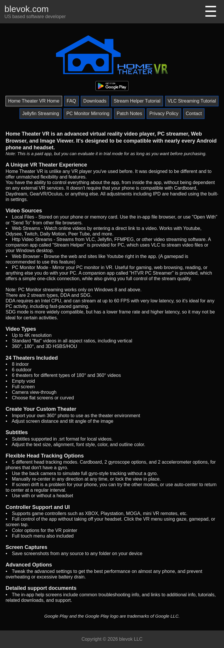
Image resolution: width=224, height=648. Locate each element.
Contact (194, 113)
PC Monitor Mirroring (87, 113)
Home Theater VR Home (34, 100)
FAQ (71, 100)
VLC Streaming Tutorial (192, 100)
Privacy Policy (163, 113)
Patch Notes (129, 113)
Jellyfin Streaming (40, 113)
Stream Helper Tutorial (137, 100)
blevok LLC (131, 639)
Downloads (94, 100)
